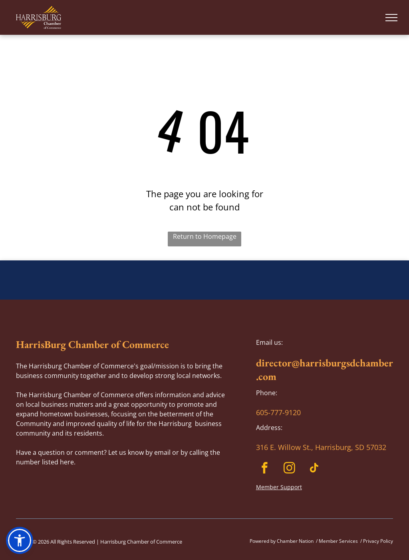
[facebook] (264, 469)
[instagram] (289, 469)
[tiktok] (314, 469)
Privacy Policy (378, 541)
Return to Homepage (204, 236)
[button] (19, 540)
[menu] (391, 17)
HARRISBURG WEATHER (204, 290)
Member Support (279, 487)
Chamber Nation (295, 541)
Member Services (338, 541)
